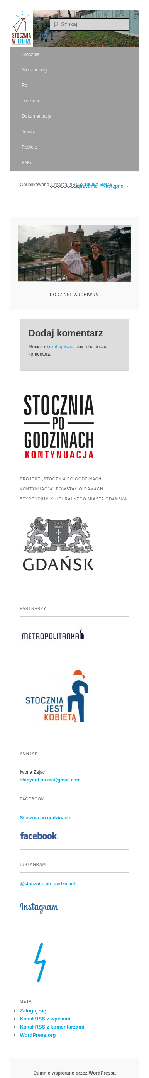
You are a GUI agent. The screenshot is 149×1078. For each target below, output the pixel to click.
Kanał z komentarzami (52, 1027)
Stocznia (30, 54)
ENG (27, 162)
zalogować (62, 346)
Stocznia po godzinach (45, 817)
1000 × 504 (95, 184)
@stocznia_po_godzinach (48, 883)
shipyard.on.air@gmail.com (50, 780)
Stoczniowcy (34, 70)
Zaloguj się (33, 1011)
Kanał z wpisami (45, 1019)
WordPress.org (38, 1035)
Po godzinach (32, 93)
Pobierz (29, 147)
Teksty (28, 131)
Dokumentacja (36, 116)
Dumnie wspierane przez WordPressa (74, 1073)
